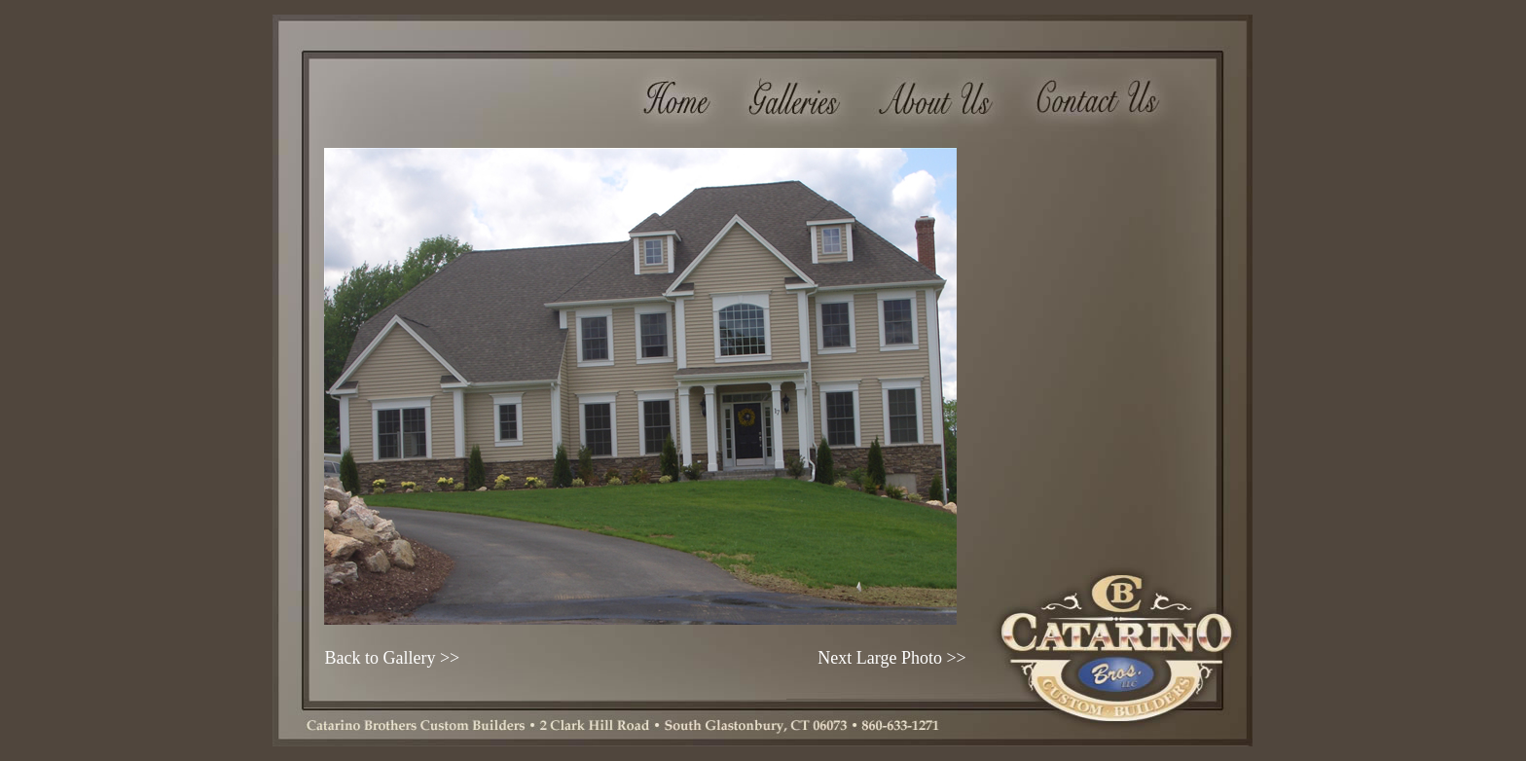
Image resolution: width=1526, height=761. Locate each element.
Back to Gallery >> (391, 658)
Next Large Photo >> (891, 658)
